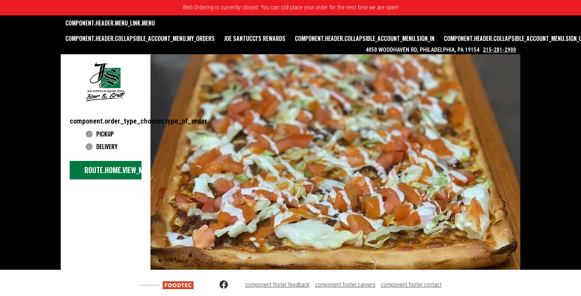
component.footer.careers (345, 284)
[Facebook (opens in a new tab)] (219, 285)
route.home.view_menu (119, 170)
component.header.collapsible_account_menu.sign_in (364, 38)
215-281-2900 (499, 49)
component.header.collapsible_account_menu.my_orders (140, 38)
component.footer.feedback (277, 284)
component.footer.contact (411, 284)
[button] (106, 81)
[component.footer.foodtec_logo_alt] (167, 284)
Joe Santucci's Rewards (254, 38)
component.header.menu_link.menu (110, 23)
